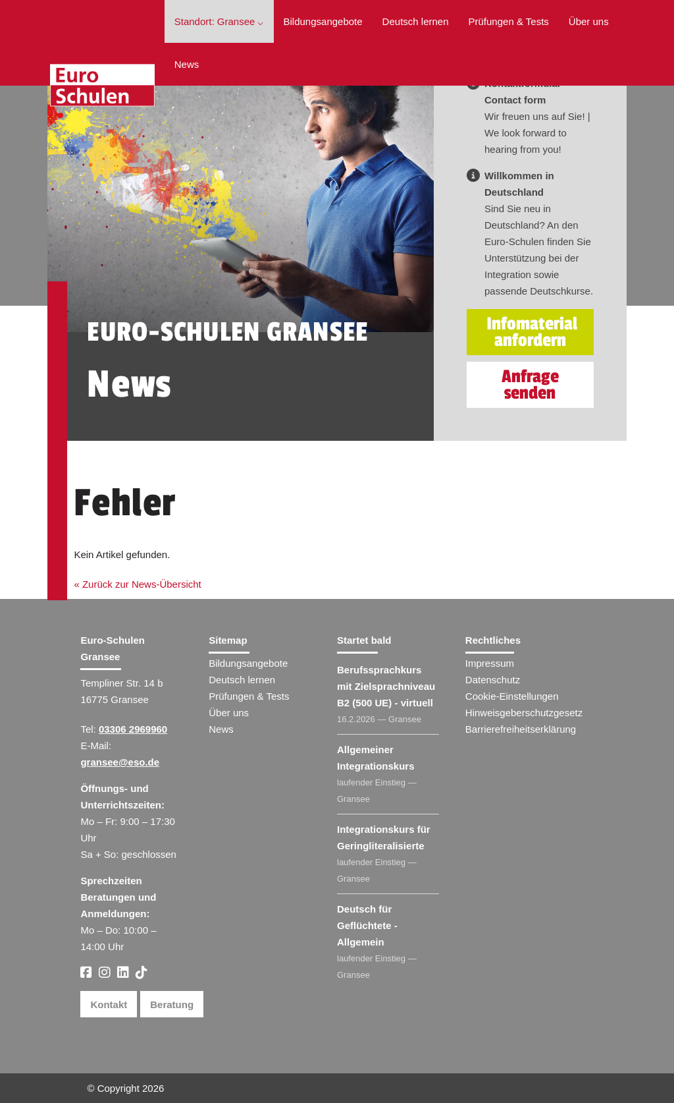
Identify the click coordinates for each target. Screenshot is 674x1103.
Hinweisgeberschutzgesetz (524, 712)
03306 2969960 (133, 729)
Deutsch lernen (415, 21)
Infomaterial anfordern (531, 332)
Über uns (589, 21)
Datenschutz (492, 679)
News (186, 64)
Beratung (172, 1004)
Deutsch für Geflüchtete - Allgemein (367, 925)
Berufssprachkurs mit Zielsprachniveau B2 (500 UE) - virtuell (386, 686)
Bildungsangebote (323, 21)
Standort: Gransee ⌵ (219, 21)
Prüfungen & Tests (509, 21)
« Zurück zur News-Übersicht (137, 584)
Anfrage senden (530, 385)
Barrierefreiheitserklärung (520, 729)
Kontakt (108, 1004)
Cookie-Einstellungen (512, 696)
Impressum (489, 663)
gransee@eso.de (119, 762)
